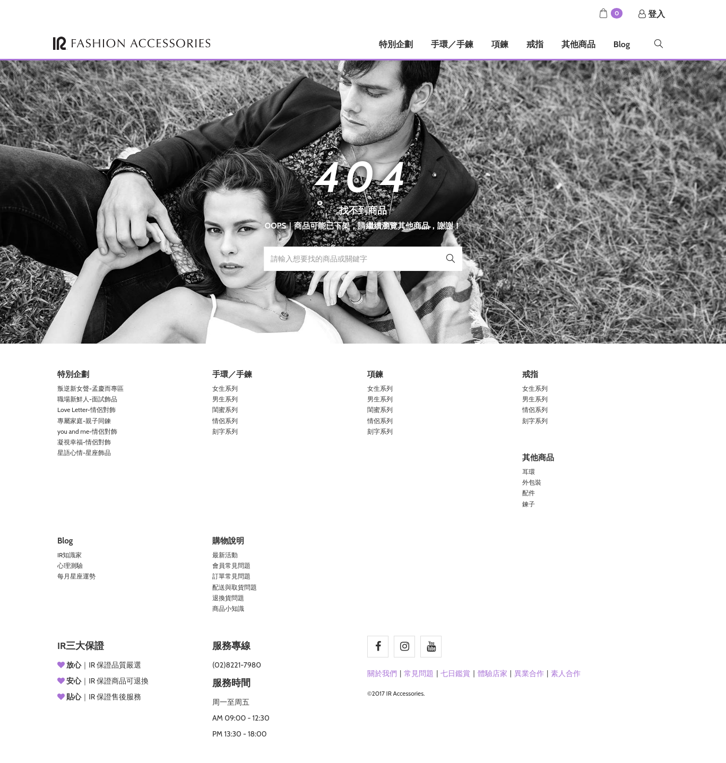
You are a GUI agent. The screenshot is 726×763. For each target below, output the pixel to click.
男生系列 (225, 399)
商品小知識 (228, 608)
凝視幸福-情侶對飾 (84, 442)
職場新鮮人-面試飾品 (87, 399)
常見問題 (419, 673)
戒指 (534, 44)
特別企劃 (396, 44)
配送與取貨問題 (234, 587)
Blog (621, 44)
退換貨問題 (228, 598)
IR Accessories (131, 43)
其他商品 (578, 44)
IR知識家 (69, 555)
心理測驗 (70, 565)
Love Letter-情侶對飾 (86, 410)
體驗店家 (492, 673)
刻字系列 (225, 431)
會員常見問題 (231, 565)
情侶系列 (225, 421)
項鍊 (499, 44)
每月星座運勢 (76, 576)
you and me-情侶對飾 (87, 431)
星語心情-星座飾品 (84, 453)
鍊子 (528, 504)
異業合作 (529, 673)
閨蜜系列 (225, 410)
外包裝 (531, 482)
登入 (651, 14)
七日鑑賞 (455, 673)
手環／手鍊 (452, 44)
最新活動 (225, 555)
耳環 (528, 472)
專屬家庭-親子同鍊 (84, 421)
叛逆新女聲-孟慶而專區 (90, 388)
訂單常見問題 (231, 576)
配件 (528, 493)
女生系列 (225, 388)
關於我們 (382, 673)
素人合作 (566, 673)
